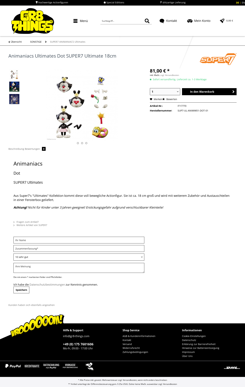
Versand (127, 344)
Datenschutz (189, 340)
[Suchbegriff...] (126, 21)
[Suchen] (147, 21)
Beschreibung (16, 148)
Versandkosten (130, 380)
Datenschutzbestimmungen (47, 284)
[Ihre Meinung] (78, 268)
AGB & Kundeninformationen (139, 336)
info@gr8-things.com (76, 336)
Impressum (188, 352)
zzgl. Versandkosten (169, 75)
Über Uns (187, 356)
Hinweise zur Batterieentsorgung (200, 348)
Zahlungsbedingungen (135, 352)
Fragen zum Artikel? (26, 221)
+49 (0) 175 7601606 (78, 344)
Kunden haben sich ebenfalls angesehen (31, 305)
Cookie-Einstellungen (194, 336)
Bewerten (169, 99)
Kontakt (127, 340)
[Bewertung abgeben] (78, 257)
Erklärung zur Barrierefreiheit (199, 344)
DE (238, 2)
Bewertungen (35, 148)
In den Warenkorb (212, 92)
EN (243, 2)
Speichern (21, 289)
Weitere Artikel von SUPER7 (30, 225)
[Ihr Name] (78, 240)
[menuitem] (81, 27)
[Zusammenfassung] (78, 248)
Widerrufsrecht (131, 348)
